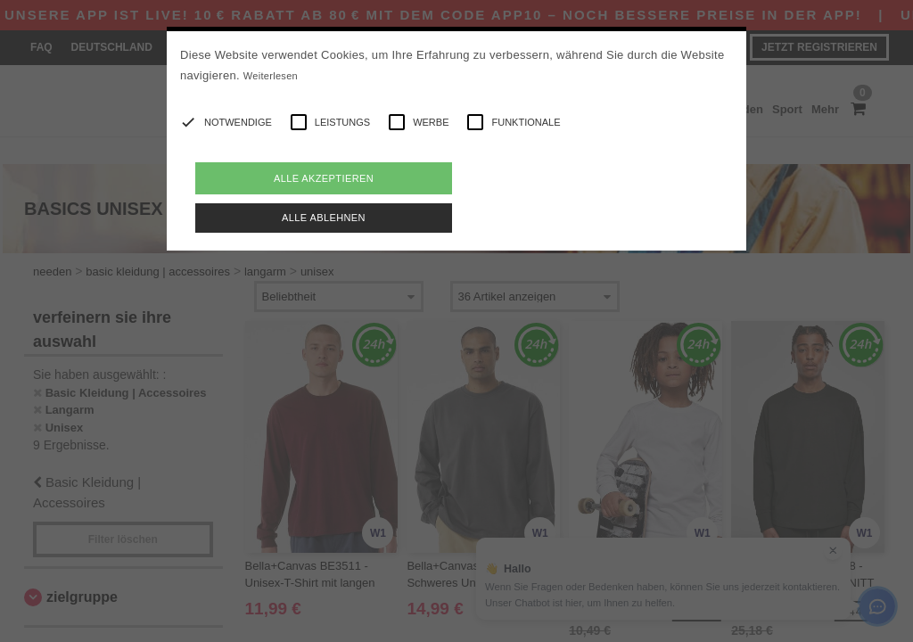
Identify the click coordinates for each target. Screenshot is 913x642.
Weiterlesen (270, 75)
